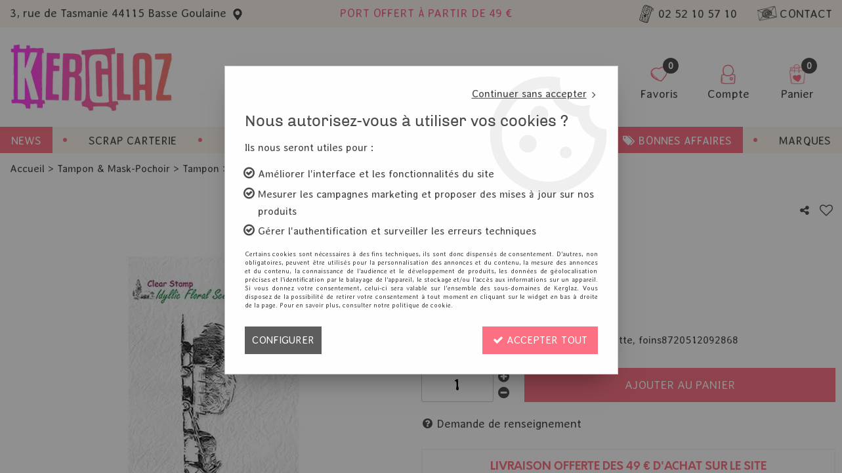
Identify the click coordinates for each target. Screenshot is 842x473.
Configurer (283, 340)
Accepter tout (540, 340)
